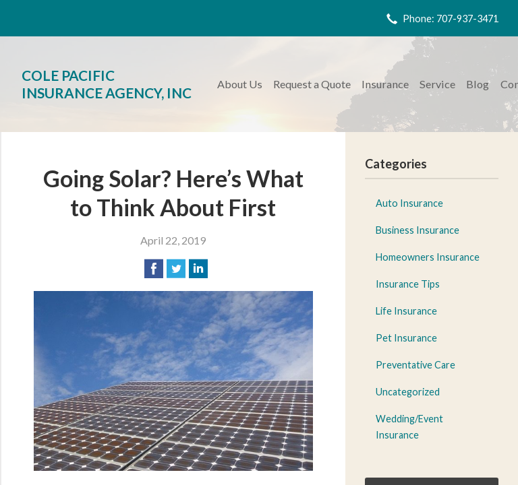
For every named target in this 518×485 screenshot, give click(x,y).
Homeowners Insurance (428, 257)
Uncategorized (408, 391)
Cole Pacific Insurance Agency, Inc (107, 84)
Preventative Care (415, 364)
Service (437, 83)
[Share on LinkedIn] (198, 268)
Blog (477, 83)
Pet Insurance (406, 338)
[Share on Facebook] (153, 268)
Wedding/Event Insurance (409, 427)
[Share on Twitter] (176, 268)
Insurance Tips (408, 284)
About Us (239, 83)
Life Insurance (406, 311)
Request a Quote (312, 83)
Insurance (385, 83)
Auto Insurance (409, 203)
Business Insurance (417, 230)
